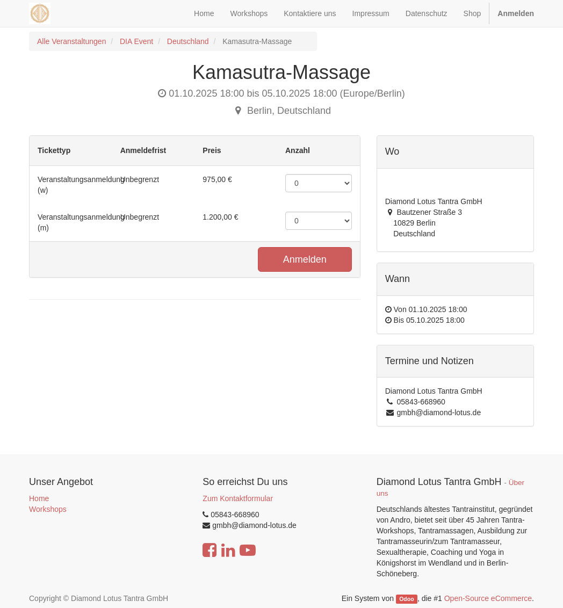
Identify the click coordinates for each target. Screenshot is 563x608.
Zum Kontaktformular (238, 498)
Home (39, 498)
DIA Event (136, 41)
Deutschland (188, 41)
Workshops (48, 509)
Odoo (406, 599)
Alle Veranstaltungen (71, 41)
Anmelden (305, 259)
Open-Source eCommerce (488, 598)
